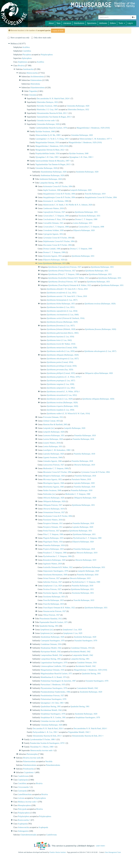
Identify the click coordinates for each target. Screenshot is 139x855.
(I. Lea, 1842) (59, 340)
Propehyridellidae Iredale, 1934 (47, 153)
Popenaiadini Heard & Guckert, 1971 (54, 622)
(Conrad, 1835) (61, 373)
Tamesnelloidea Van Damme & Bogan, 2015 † (54, 117)
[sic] (48, 428)
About (51, 23)
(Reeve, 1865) (62, 333)
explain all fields (58, 31)
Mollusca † (27, 802)
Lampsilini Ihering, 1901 (49, 183)
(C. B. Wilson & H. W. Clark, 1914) (68, 414)
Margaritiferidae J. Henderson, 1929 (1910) (93, 128)
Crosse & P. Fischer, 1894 (57, 186)
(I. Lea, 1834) (62, 311)
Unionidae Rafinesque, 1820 (82, 135)
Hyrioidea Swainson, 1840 (47, 106)
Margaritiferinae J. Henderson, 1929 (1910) (90, 670)
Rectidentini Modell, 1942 (80, 652)
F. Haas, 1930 (54, 219)
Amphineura (22, 62)
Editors (113, 23)
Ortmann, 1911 (53, 523)
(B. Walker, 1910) (61, 344)
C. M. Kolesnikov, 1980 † (57, 450)
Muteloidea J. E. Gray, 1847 (47, 110)
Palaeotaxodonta (29, 761)
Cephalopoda (23, 780)
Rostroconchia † (24, 820)
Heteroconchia (32, 73)
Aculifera (26, 47)
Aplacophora (27, 58)
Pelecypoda (22, 809)
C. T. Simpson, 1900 (86, 219)
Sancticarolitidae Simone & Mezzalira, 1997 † (53, 161)
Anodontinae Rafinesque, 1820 (52, 637)
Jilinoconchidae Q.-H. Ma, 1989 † (48, 135)
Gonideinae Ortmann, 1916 (51, 644)
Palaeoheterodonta (38, 88)
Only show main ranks (41, 38)
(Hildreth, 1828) (61, 329)
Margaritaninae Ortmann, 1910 (52, 670)
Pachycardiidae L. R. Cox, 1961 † (46, 732)
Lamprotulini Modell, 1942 (82, 655)
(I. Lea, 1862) (61, 388)
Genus (40, 263)
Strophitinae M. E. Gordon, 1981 (53, 718)
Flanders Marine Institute (58, 852)
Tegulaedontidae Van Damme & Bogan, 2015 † (53, 164)
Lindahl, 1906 (51, 249)
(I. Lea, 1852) (62, 395)
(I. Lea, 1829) (60, 399)
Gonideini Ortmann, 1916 (87, 663)
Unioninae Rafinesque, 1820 (51, 725)
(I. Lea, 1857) (62, 300)
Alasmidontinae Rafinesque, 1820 (53, 172)
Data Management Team (113, 852)
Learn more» (100, 846)
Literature (67, 23)
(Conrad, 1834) (60, 362)
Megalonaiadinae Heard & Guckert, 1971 (56, 674)
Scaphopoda (22, 824)
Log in (130, 23)
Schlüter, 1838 (53, 230)
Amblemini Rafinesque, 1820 (51, 179)
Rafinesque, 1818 (85, 435)
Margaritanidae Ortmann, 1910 (47, 142)
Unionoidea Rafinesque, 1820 (78, 106)
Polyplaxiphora (24, 816)
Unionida (32, 95)
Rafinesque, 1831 (86, 212)
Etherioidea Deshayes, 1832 (47, 102)
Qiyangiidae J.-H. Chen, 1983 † (47, 157)
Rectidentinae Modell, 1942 (51, 710)
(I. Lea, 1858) (60, 410)
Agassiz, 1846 (52, 461)
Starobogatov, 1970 (55, 571)
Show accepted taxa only (18, 38)
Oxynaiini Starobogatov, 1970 (85, 641)
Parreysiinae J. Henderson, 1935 (53, 685)
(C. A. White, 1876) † (64, 377)
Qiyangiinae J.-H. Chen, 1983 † (81, 157)
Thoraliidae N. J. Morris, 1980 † (42, 747)
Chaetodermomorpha (28, 835)
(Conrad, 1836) (62, 366)
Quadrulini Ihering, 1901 (49, 626)
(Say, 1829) (60, 370)
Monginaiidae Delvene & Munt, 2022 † (50, 150)
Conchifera (27, 51)
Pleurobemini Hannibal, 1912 (51, 619)
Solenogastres (23, 831)
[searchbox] (114, 17)
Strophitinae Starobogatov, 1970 (53, 714)
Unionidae (50, 721)
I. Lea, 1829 (52, 586)
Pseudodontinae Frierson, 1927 (52, 696)
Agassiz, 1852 (53, 234)
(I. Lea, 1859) (61, 351)
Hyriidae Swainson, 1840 (45, 131)
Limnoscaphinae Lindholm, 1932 (53, 666)
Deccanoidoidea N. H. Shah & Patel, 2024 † (53, 99)
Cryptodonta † (29, 772)
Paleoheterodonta (29, 765)
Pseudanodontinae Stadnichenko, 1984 (55, 692)
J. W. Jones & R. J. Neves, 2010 (67, 289)
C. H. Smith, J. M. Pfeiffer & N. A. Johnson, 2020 (67, 205)
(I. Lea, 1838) (60, 384)
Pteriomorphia (32, 754)
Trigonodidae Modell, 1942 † (79, 732)
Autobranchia (28, 69)
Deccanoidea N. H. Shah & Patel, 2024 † (48, 728)
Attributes (103, 23)
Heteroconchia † (42, 750)
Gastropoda (22, 791)
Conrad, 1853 (51, 421)
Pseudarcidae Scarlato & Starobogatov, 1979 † (47, 743)
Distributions (79, 23)
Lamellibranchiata (25, 794)
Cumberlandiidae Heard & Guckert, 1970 (51, 128)
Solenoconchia (23, 827)
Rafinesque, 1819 (95, 194)
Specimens (91, 23)
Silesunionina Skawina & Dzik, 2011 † (47, 736)
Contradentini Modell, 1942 (87, 688)
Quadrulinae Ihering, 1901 (51, 707)
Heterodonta (35, 84)
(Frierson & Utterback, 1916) (65, 318)
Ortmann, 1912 (53, 417)
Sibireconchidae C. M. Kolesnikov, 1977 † (95, 139)
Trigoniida (33, 91)
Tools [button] (122, 23)
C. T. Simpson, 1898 (56, 216)
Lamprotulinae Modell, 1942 (52, 655)
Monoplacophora (24, 805)
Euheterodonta (36, 80)
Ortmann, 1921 (53, 223)
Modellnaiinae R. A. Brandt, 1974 (54, 677)
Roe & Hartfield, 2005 (55, 424)
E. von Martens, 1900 (55, 201)
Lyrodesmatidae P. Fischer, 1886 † (43, 739)
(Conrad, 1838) (62, 348)
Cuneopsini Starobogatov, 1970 (53, 641)
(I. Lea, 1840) (63, 315)
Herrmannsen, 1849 (55, 575)
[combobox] (114, 17)
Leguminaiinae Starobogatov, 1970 (54, 663)
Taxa (58, 23)
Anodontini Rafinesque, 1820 (87, 172)
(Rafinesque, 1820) (100, 304)
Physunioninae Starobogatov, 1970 (54, 688)
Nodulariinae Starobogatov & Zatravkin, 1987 (58, 681)
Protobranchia (28, 769)
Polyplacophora (47, 55)
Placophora (27, 55)
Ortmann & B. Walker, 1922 (68, 278)
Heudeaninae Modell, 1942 (51, 648)
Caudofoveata (23, 776)
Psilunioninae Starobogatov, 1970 (53, 699)
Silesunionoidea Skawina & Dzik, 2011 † (52, 113)
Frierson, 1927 (54, 212)
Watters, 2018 (53, 208)
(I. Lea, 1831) (61, 293)
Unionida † (46, 121)
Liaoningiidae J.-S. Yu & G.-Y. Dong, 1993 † (52, 139)
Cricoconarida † (24, 787)
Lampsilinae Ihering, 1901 (51, 659)
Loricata (21, 798)
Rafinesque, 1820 (80, 190)
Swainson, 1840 (52, 190)
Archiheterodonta (37, 77)
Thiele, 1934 (53, 542)
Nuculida (48, 761)
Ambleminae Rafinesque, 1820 (52, 175)
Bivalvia (21, 66)
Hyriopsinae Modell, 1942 (51, 652)
